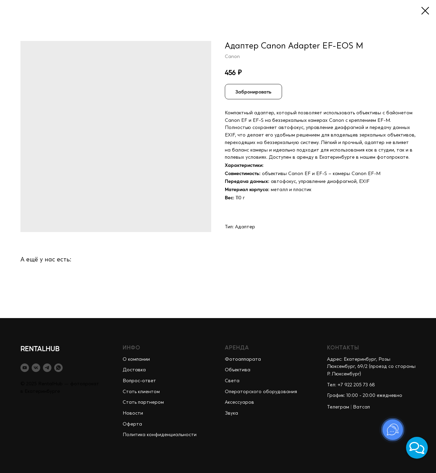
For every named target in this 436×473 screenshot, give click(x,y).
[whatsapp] (58, 367)
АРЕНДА (237, 347)
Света (232, 380)
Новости (133, 413)
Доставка (134, 370)
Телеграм (338, 407)
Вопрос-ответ (139, 380)
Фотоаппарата (243, 359)
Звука (231, 413)
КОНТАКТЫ (343, 347)
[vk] (36, 367)
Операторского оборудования (261, 391)
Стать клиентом (141, 391)
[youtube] (24, 367)
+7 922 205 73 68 (356, 385)
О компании (136, 359)
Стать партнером (143, 402)
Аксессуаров (239, 402)
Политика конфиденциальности (160, 434)
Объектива (237, 370)
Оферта (132, 424)
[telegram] (47, 367)
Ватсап (361, 407)
